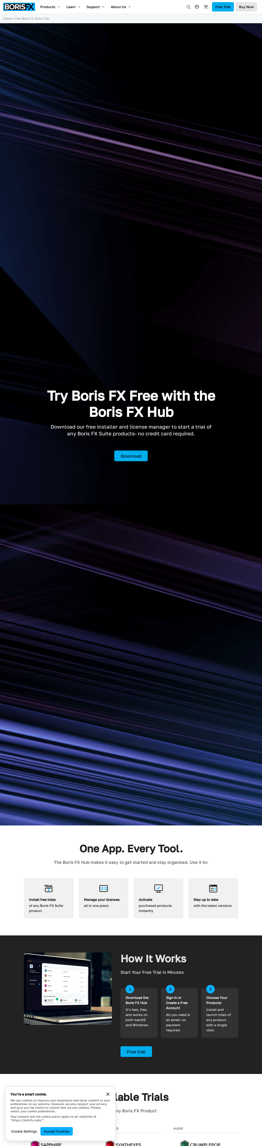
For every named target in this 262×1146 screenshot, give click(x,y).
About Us (118, 7)
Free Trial (223, 7)
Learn (71, 7)
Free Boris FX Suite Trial (32, 18)
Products (47, 7)
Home (7, 18)
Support (93, 7)
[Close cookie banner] (107, 1094)
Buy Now (246, 7)
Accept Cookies (56, 1131)
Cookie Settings (24, 1131)
